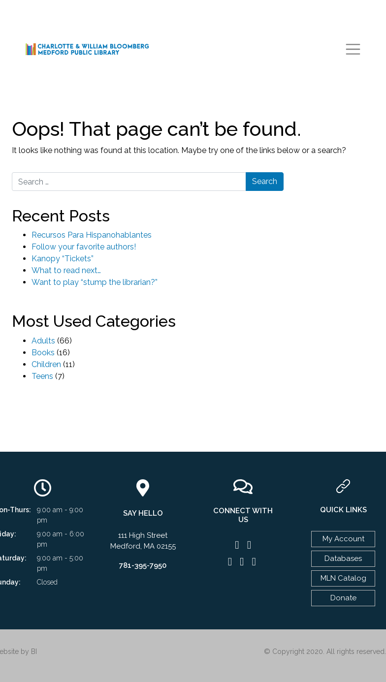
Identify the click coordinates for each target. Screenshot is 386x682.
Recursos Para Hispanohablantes (92, 235)
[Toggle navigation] (353, 49)
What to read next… (66, 270)
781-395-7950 (142, 565)
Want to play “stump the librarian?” (95, 282)
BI (34, 651)
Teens (42, 376)
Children (46, 364)
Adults (43, 340)
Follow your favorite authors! (84, 246)
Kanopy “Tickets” (63, 258)
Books (43, 352)
